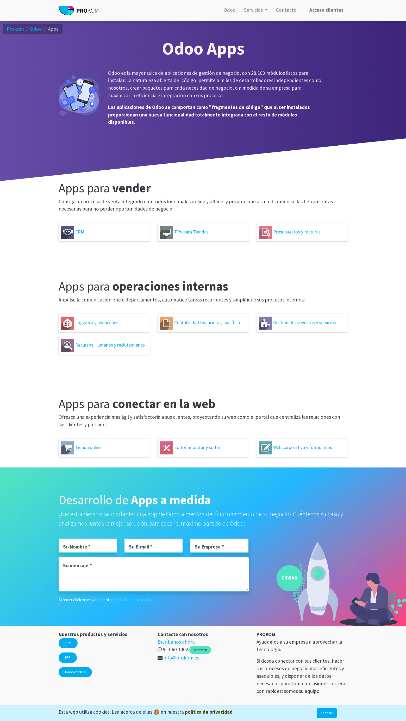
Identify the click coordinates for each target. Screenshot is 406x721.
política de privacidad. (135, 599)
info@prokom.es (181, 658)
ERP (68, 657)
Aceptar (327, 713)
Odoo (36, 29)
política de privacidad (209, 712)
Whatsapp (200, 650)
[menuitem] (230, 10)
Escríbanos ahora (176, 642)
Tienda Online (75, 672)
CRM (68, 643)
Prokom (15, 29)
